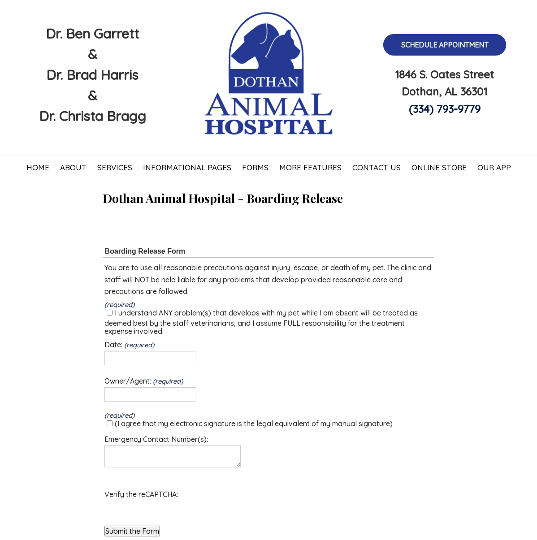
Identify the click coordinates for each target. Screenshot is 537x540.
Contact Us (376, 167)
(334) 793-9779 (445, 109)
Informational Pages (187, 167)
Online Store (439, 167)
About (73, 167)
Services (114, 167)
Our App (494, 167)
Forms (255, 167)
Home (37, 167)
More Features (310, 167)
